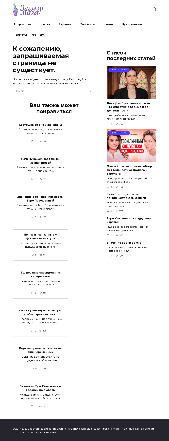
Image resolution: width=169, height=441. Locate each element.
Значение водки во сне (124, 242)
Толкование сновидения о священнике (40, 273)
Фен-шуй (39, 34)
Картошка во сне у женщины (40, 124)
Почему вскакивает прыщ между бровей (40, 160)
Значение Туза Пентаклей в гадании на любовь (40, 386)
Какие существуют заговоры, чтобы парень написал (40, 311)
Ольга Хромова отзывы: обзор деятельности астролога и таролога (129, 170)
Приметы (20, 34)
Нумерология (132, 24)
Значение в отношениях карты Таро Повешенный (40, 198)
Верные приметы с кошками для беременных (40, 349)
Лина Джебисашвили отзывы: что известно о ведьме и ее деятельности (129, 107)
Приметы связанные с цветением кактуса (40, 236)
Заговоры (87, 24)
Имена (45, 24)
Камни (108, 24)
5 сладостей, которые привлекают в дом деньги (126, 196)
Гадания (65, 24)
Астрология (23, 24)
